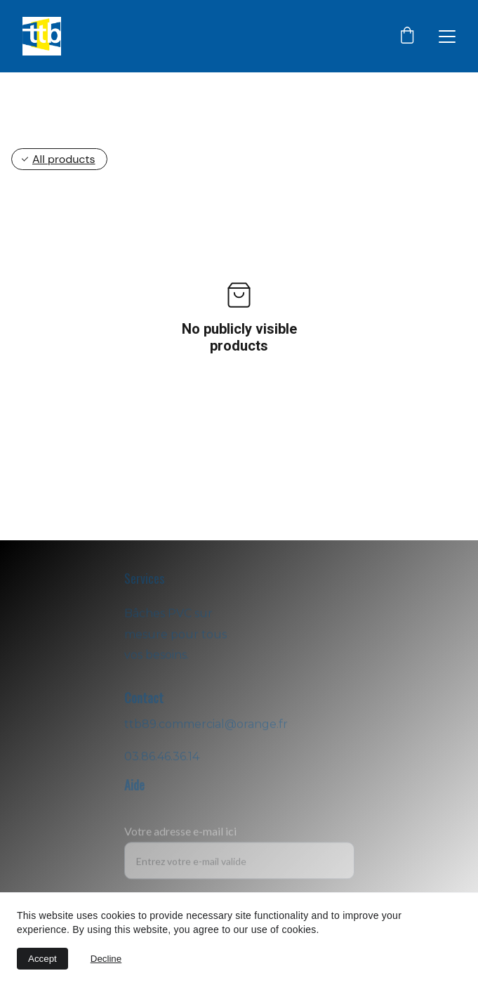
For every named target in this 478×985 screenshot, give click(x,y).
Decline (106, 958)
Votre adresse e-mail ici (180, 837)
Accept (42, 958)
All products (63, 159)
